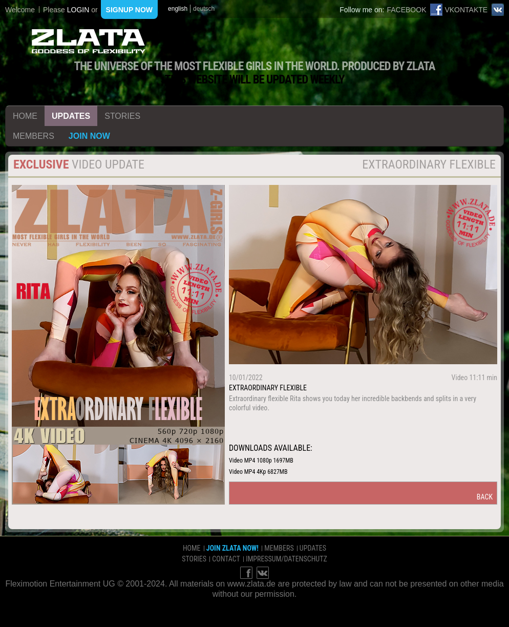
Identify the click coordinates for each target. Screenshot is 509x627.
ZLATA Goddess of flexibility (88, 41)
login (78, 10)
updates (71, 116)
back (485, 497)
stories (122, 116)
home (25, 116)
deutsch (204, 8)
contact (226, 559)
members (33, 136)
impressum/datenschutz (286, 559)
